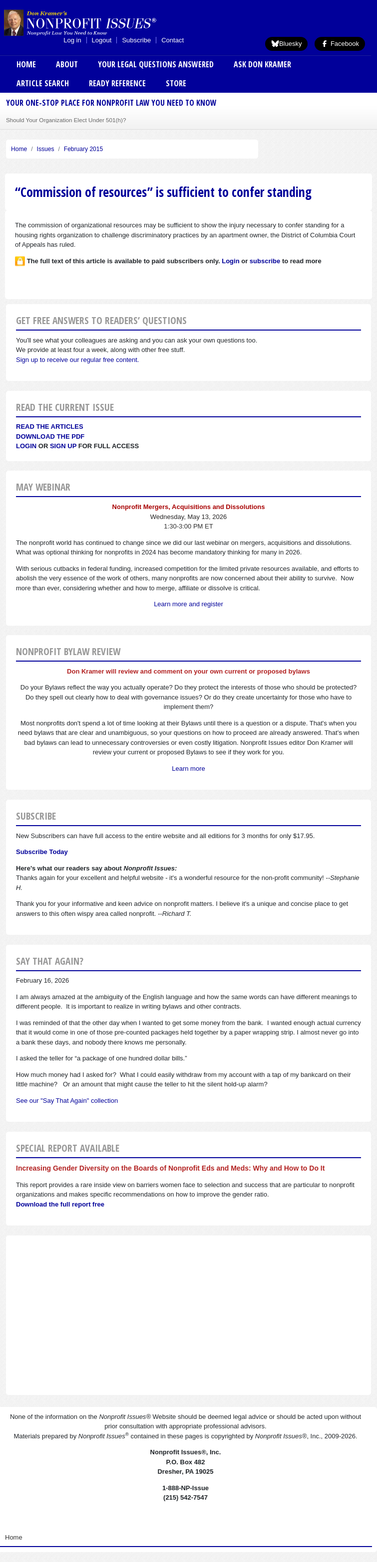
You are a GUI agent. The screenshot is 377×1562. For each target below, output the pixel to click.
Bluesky (286, 43)
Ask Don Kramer (262, 64)
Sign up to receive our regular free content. (77, 359)
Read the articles (49, 426)
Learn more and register (188, 604)
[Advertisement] (188, 1315)
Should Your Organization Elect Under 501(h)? (66, 120)
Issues (45, 149)
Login (26, 446)
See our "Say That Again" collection (67, 1100)
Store (176, 83)
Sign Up (63, 446)
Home (26, 64)
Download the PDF (50, 436)
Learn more (188, 768)
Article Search (42, 83)
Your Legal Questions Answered (156, 64)
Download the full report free (60, 1204)
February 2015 (83, 149)
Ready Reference (117, 83)
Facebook (340, 43)
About (67, 64)
